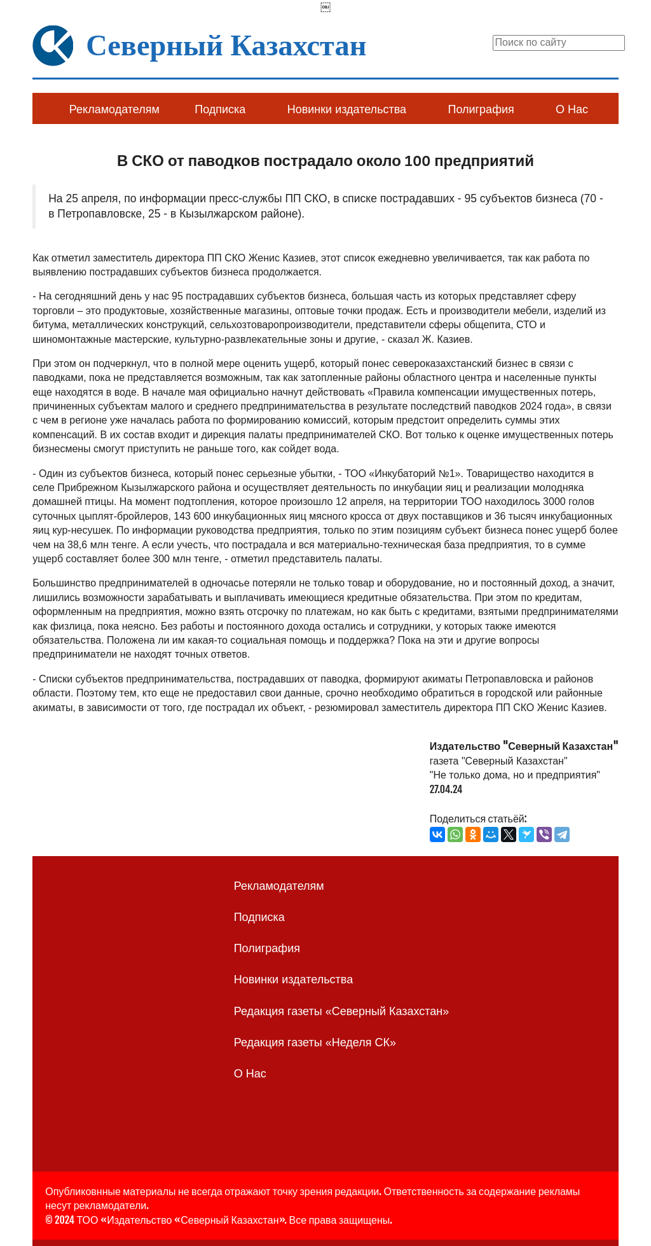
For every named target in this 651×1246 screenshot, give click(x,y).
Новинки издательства (346, 109)
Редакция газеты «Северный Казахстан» (341, 1011)
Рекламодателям (114, 109)
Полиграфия (481, 109)
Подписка (220, 109)
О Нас (572, 109)
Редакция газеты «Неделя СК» (315, 1042)
